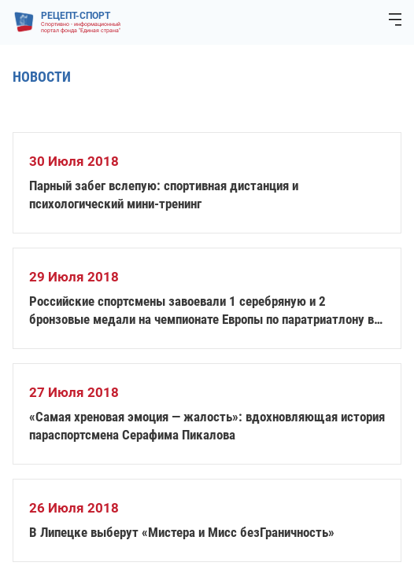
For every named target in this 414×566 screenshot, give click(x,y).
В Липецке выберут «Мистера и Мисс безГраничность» (182, 532)
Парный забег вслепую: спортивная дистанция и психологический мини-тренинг (163, 194)
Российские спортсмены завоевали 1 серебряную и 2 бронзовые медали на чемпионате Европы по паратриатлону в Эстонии (201, 311)
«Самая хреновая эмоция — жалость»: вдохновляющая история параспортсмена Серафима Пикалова (207, 426)
